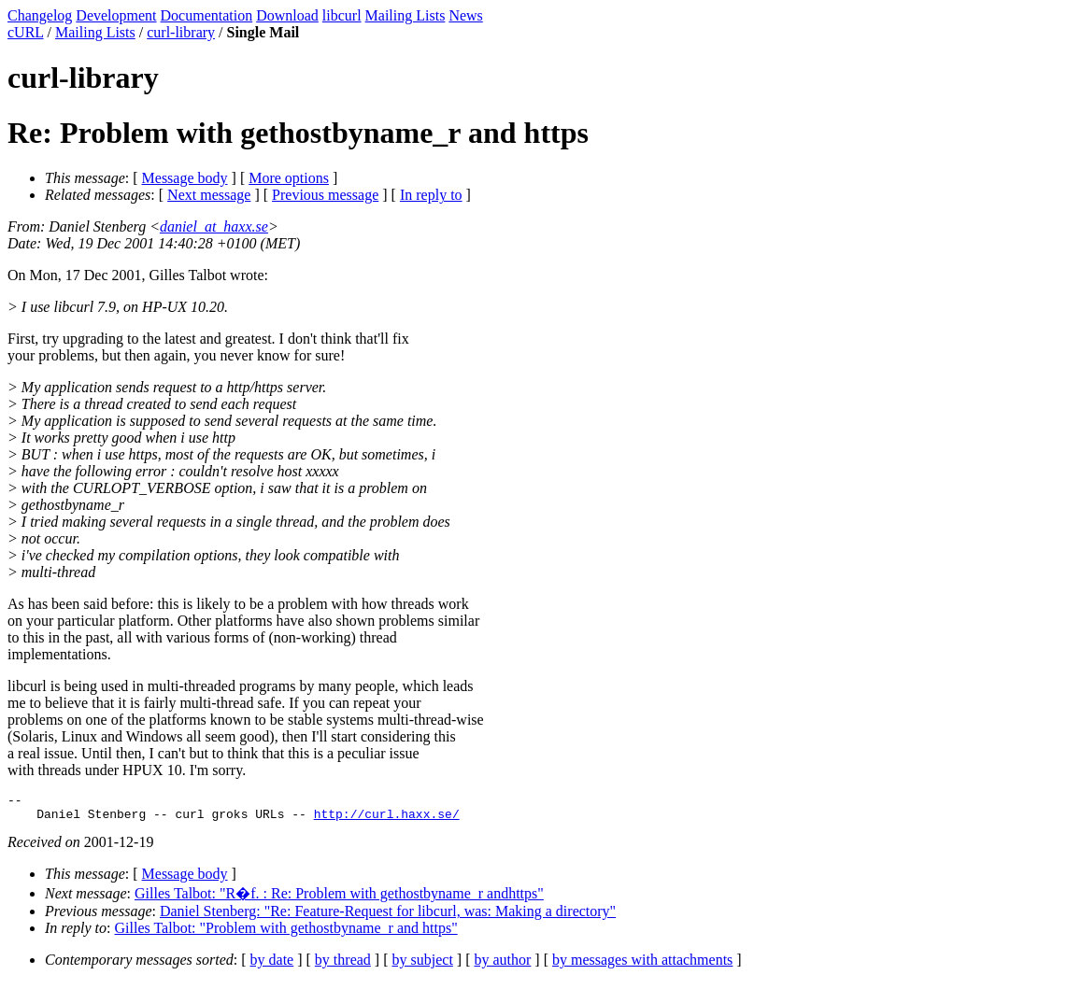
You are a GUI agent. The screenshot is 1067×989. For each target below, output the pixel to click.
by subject (422, 965)
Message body (185, 178)
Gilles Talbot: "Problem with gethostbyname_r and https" (286, 933)
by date (272, 965)
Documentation (207, 15)
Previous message (325, 195)
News (465, 15)
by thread (343, 965)
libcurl (342, 15)
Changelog (39, 15)
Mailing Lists (405, 15)
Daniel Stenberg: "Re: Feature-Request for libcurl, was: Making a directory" (388, 917)
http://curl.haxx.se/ (387, 819)
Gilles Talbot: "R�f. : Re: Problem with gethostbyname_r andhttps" (339, 899)
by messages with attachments (642, 965)
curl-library (181, 32)
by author (502, 965)
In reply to (431, 195)
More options (289, 178)
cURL (25, 32)
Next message (208, 195)
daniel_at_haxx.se (214, 226)
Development (116, 15)
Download (287, 15)
